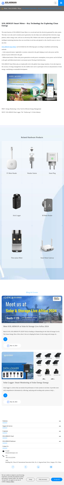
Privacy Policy (10, 481)
